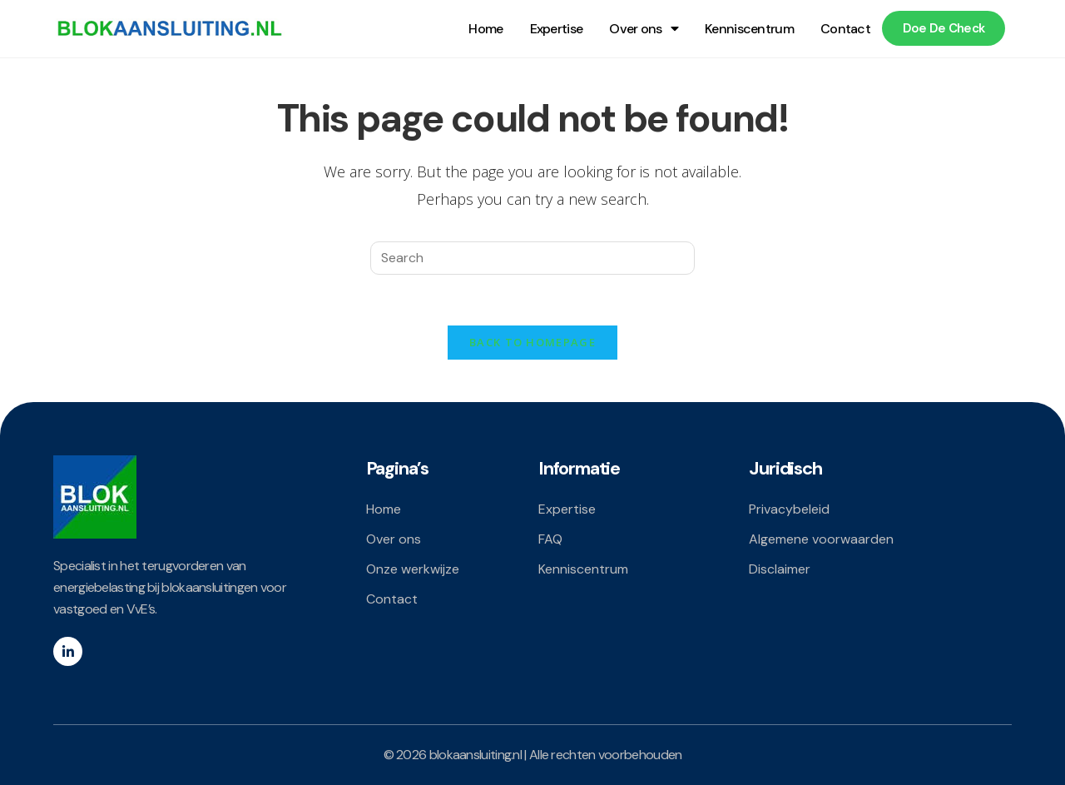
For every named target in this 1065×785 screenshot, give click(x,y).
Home (485, 28)
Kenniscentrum (749, 28)
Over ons (643, 28)
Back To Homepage (532, 342)
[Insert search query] (532, 258)
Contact (845, 28)
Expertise (556, 28)
